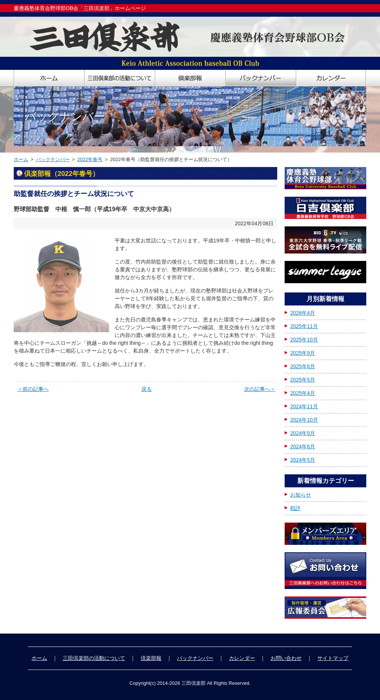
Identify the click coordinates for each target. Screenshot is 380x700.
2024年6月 (302, 446)
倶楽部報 (151, 658)
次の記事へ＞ (259, 389)
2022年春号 (89, 159)
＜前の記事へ (33, 389)
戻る (146, 389)
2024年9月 (302, 433)
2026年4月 (302, 313)
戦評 (295, 508)
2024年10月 (304, 420)
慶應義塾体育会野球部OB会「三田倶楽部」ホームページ (80, 8)
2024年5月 (302, 460)
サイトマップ (332, 658)
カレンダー (242, 658)
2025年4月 (302, 393)
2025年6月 (302, 366)
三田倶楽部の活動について (94, 658)
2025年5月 (302, 380)
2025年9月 (302, 353)
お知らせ (300, 495)
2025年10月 (304, 340)
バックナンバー (53, 159)
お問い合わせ (286, 658)
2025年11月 (304, 326)
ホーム (21, 159)
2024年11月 (304, 406)
